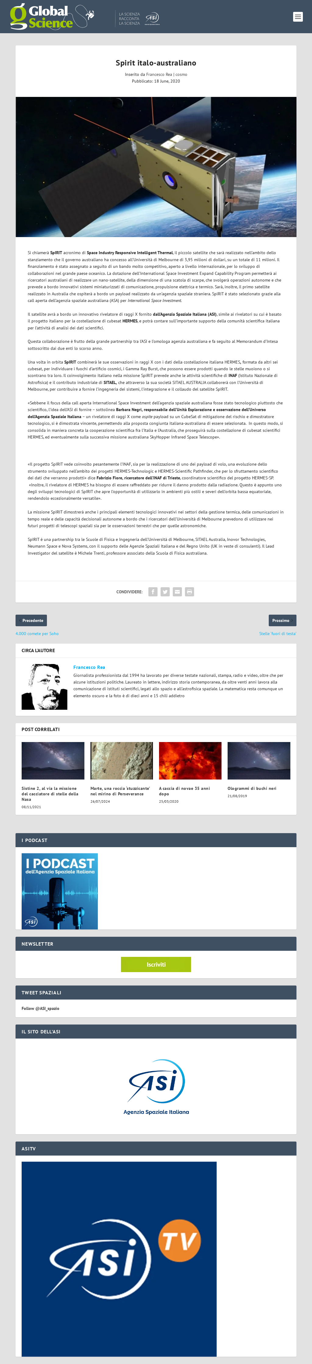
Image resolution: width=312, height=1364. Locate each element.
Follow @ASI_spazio (40, 1008)
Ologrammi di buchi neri (252, 788)
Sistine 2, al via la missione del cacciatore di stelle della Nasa (50, 794)
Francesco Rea (159, 74)
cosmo (181, 74)
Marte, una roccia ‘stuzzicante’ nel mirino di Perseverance (120, 791)
